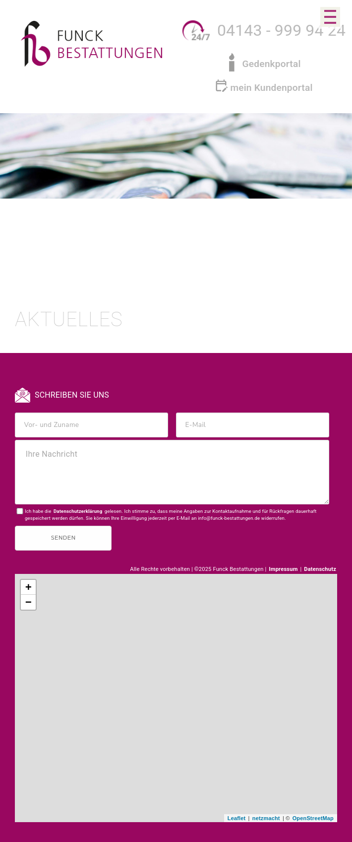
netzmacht (266, 818)
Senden (63, 538)
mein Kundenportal (271, 87)
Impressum (284, 569)
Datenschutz (320, 569)
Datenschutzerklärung (78, 511)
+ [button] (28, 588)
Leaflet (237, 818)
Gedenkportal (271, 64)
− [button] (28, 603)
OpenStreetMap (313, 818)
